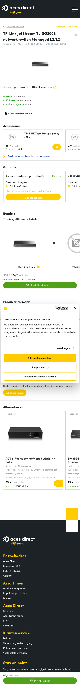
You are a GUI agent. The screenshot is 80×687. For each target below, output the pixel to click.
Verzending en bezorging (17, 643)
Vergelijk (12, 413)
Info (58, 483)
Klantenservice (16, 632)
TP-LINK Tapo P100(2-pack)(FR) (41, 135)
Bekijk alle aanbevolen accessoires (28, 156)
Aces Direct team (13, 615)
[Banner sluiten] (75, 308)
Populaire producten (15, 593)
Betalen (7, 638)
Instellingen (63, 348)
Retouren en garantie (15, 647)
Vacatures (9, 625)
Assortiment (14, 582)
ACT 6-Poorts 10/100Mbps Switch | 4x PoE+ (30, 460)
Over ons (8, 610)
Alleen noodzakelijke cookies (40, 376)
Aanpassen (40, 367)
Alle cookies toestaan (40, 358)
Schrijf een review (15, 392)
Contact (7, 575)
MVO (6, 620)
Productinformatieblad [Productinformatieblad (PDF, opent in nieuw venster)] (18, 114)
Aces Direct (13, 605)
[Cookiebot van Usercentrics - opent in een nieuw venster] (54, 308)
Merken (7, 598)
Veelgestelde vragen (15, 652)
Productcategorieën (14, 588)
